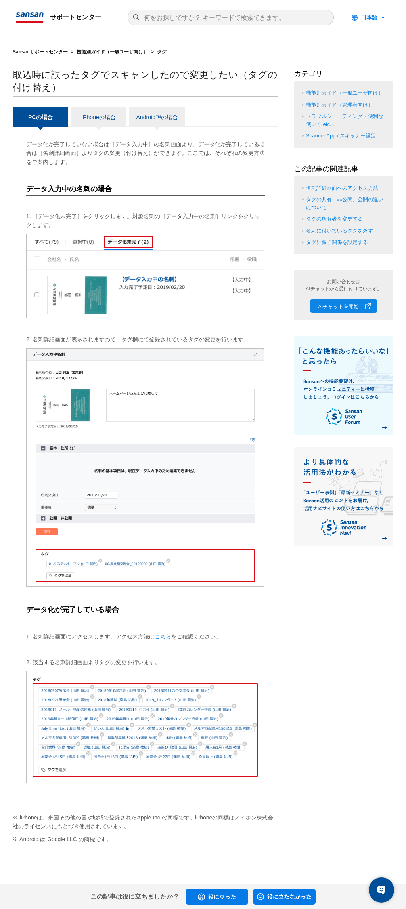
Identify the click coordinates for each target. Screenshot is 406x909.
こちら (163, 636)
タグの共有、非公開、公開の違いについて (344, 203)
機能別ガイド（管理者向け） (339, 105)
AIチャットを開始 (338, 306)
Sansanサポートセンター (40, 52)
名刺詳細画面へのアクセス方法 (342, 188)
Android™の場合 (157, 117)
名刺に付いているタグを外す (339, 231)
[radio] (217, 897)
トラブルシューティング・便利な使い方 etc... (344, 120)
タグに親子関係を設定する (337, 242)
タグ (162, 52)
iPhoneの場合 (99, 117)
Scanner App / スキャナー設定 (341, 136)
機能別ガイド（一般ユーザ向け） (112, 52)
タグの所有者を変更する (334, 219)
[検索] (235, 17)
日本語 (369, 17)
